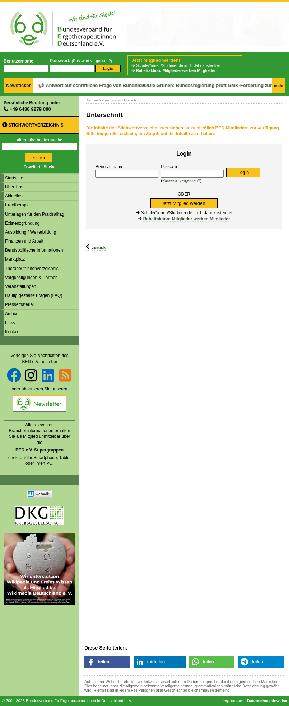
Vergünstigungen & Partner (31, 277)
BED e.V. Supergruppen (39, 450)
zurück (99, 247)
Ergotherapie (17, 204)
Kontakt (12, 331)
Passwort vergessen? (92, 61)
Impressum (233, 700)
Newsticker (18, 85)
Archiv (11, 313)
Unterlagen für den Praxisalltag (34, 214)
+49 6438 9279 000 (30, 109)
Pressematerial (19, 304)
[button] (107, 662)
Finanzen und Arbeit (24, 241)
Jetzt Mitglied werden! (155, 60)
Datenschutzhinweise (267, 700)
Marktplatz (15, 259)
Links (10, 322)
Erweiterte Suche (39, 167)
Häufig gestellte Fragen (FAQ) (33, 295)
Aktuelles (14, 195)
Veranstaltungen (20, 286)
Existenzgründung (22, 223)
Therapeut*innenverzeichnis (32, 268)
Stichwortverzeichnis (33, 125)
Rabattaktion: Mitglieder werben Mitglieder (176, 70)
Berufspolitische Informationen (34, 250)
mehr (279, 85)
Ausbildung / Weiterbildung (30, 232)
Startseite (14, 177)
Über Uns (14, 186)
